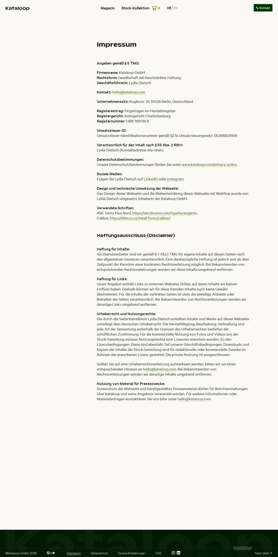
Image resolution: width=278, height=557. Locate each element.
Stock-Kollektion (135, 8)
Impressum (74, 553)
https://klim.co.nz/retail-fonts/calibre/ (140, 217)
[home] (17, 8)
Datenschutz (99, 553)
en (175, 7)
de (169, 7)
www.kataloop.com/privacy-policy (209, 164)
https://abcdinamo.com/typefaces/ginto (164, 212)
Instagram (175, 178)
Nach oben (262, 553)
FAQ (158, 553)
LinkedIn (151, 178)
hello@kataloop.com (128, 91)
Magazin (108, 8)
